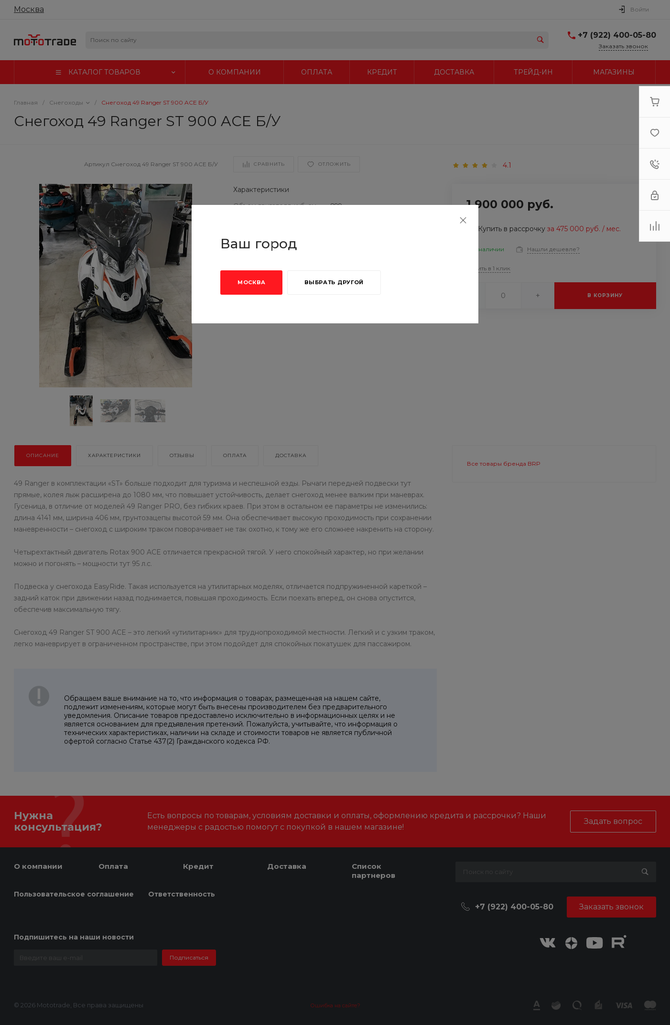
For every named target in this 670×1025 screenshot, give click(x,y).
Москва (251, 282)
